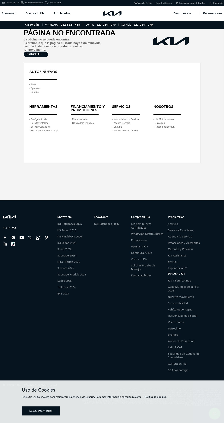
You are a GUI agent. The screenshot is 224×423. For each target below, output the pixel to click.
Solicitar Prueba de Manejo (44, 130)
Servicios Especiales (180, 230)
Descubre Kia (182, 13)
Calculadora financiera (83, 123)
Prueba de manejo (33, 3)
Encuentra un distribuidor (192, 3)
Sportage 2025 (66, 255)
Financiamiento (79, 119)
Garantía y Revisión (180, 249)
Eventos (173, 334)
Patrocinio (174, 328)
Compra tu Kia (35, 13)
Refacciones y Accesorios (184, 243)
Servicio (173, 224)
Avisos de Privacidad (181, 341)
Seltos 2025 (64, 280)
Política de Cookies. (155, 397)
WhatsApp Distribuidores (147, 234)
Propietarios (62, 13)
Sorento (35, 92)
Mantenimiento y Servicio (126, 119)
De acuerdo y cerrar (40, 410)
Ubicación (160, 123)
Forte (33, 84)
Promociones (139, 240)
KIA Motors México (164, 119)
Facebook (5, 237)
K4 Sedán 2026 (66, 243)
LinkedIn (5, 244)
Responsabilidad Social (182, 315)
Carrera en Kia (177, 363)
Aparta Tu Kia (145, 3)
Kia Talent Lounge (179, 280)
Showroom (9, 13)
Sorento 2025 (65, 268)
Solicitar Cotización (40, 127)
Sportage (35, 88)
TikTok (13, 244)
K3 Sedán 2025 (66, 230)
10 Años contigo (178, 370)
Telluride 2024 (66, 287)
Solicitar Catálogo (40, 123)
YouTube (21, 237)
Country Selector (164, 3)
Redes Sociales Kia (165, 127)
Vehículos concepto (180, 309)
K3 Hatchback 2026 (106, 224)
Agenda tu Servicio (180, 236)
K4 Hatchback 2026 (69, 236)
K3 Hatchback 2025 (69, 224)
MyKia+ (173, 262)
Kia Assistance (177, 255)
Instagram (13, 237)
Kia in (9, 228)
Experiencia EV (177, 268)
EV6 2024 (63, 293)
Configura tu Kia (39, 119)
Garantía (118, 127)
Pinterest (46, 237)
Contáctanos (55, 3)
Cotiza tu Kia (12, 3)
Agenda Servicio (122, 123)
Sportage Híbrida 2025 (71, 274)
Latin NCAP (175, 347)
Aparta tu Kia (139, 246)
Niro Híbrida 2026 (68, 262)
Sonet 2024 (64, 249)
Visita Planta (176, 322)
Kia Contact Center (38, 237)
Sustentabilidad (178, 303)
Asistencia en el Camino (126, 130)
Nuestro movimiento (181, 297)
